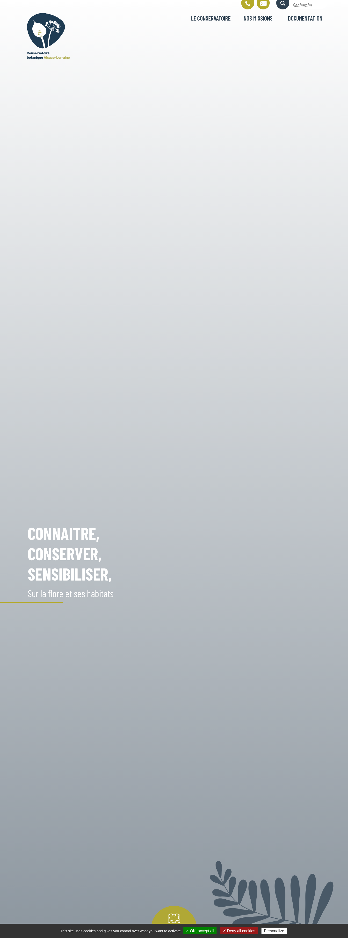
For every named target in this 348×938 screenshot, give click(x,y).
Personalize (274, 931)
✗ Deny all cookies (239, 931)
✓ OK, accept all (200, 931)
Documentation (305, 18)
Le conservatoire (211, 18)
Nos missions (258, 18)
